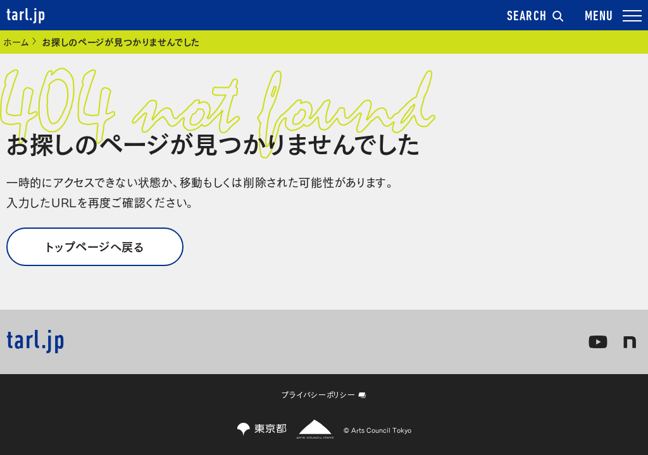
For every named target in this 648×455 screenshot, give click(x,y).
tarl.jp (26, 16)
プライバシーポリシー (324, 394)
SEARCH (535, 16)
